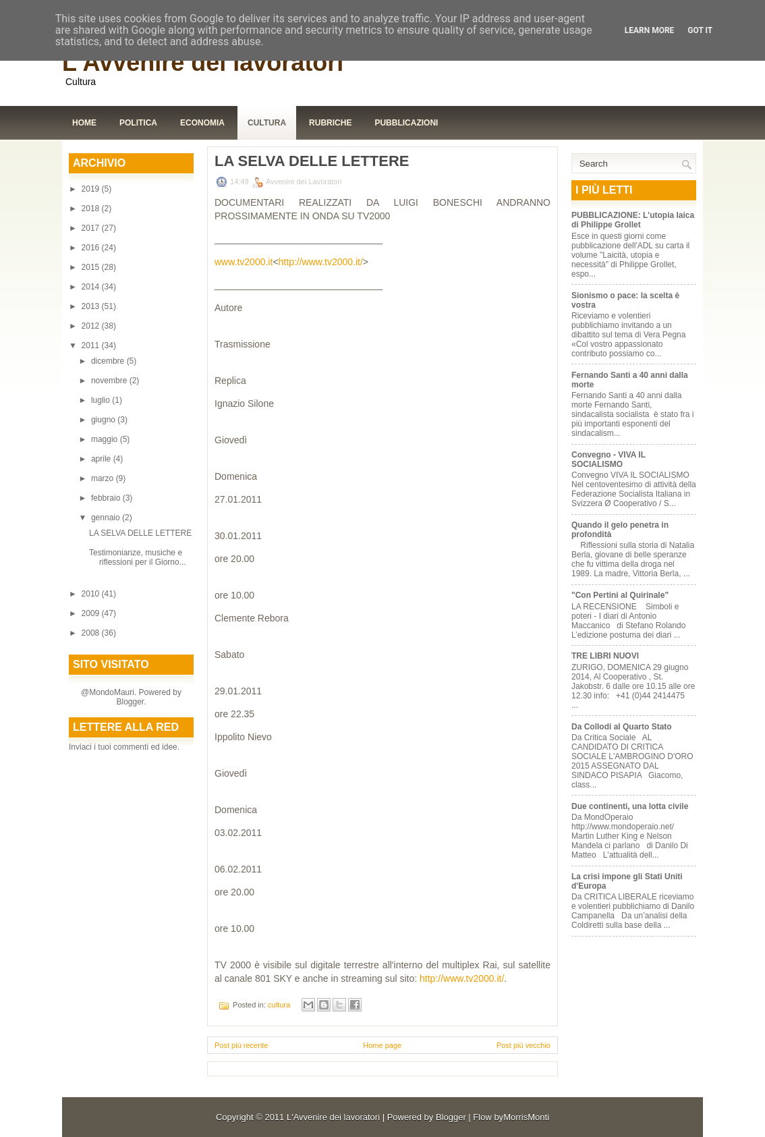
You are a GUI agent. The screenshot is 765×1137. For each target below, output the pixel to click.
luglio (101, 400)
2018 (92, 208)
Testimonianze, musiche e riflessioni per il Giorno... (137, 557)
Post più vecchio (523, 1045)
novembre (110, 380)
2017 (92, 228)
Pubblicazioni (406, 123)
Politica (138, 123)
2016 (92, 247)
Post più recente (241, 1045)
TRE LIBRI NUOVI (605, 656)
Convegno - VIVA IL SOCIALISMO (608, 459)
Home (84, 123)
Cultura (267, 123)
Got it (699, 30)
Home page (382, 1045)
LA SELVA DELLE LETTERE (140, 533)
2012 (92, 326)
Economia (202, 123)
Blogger (130, 701)
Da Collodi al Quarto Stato (621, 726)
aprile (102, 459)
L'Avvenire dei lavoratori (202, 62)
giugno (104, 419)
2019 (92, 189)
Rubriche (330, 123)
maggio (105, 439)
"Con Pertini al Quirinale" (620, 595)
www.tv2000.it (244, 261)
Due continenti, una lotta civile (629, 806)
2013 (92, 306)
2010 (92, 594)
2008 (92, 633)
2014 (92, 287)
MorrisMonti (526, 1117)
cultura (279, 1005)
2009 (92, 613)
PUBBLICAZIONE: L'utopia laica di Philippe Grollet (632, 220)
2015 (92, 267)
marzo (103, 478)
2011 (92, 345)
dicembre (109, 361)
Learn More (650, 30)
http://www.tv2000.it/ (321, 261)
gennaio (106, 517)
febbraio (107, 498)
